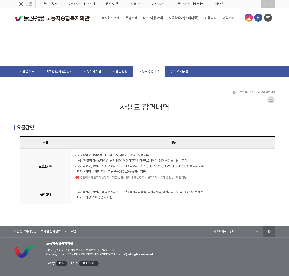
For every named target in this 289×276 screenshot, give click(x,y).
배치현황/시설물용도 (59, 71)
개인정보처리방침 (25, 231)
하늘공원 (219, 3)
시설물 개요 (27, 71)
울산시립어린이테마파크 (191, 3)
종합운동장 (158, 3)
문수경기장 (134, 3)
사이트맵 (70, 231)
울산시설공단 (51, 3)
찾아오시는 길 (179, 71)
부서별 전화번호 (51, 231)
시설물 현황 (120, 71)
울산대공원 (112, 3)
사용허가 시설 (92, 71)
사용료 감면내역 (149, 71)
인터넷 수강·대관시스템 (82, 3)
